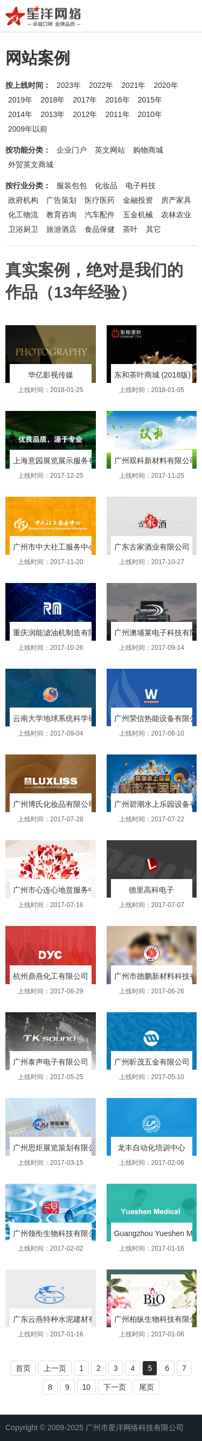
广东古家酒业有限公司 (152, 547)
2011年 (117, 114)
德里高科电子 (151, 890)
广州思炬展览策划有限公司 (58, 1147)
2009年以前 (27, 129)
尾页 (146, 1387)
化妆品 (106, 185)
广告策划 (61, 200)
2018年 (52, 99)
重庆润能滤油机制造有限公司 (62, 632)
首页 (23, 1368)
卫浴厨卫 (23, 229)
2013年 (52, 114)
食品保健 (100, 229)
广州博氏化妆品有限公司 (54, 804)
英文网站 (110, 150)
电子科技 (141, 185)
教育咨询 (61, 214)
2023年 (69, 85)
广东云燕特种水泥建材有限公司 (66, 1319)
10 (86, 1387)
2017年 (85, 99)
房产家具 (176, 200)
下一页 (114, 1387)
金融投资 (138, 200)
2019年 (20, 99)
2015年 (150, 99)
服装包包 (72, 185)
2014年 (20, 114)
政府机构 (23, 200)
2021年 (133, 85)
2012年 (85, 114)
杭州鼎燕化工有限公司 (50, 976)
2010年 (150, 114)
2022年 (101, 85)
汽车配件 (100, 214)
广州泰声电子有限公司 (50, 1062)
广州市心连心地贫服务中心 (58, 890)
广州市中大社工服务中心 (54, 547)
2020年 (166, 85)
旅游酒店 (61, 229)
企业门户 (72, 150)
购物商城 (148, 150)
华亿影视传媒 (50, 374)
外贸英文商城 (30, 164)
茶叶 (130, 229)
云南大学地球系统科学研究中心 (66, 718)
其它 (153, 229)
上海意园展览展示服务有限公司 (66, 460)
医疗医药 (100, 200)
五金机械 (138, 214)
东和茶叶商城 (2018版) (152, 374)
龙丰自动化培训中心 (151, 1147)
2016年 (117, 99)
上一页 (55, 1368)
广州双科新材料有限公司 (155, 460)
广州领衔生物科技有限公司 (58, 1233)
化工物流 (23, 214)
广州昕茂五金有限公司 (152, 1062)
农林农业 (176, 214)
